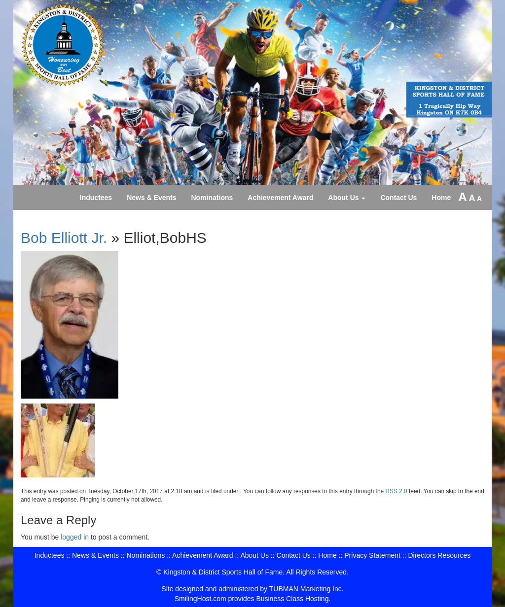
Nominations (212, 198)
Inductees (96, 198)
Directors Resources (439, 555)
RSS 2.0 (396, 491)
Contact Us (398, 198)
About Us (346, 198)
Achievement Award (280, 198)
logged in (75, 537)
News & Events (151, 198)
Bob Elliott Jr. (64, 238)
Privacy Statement (372, 555)
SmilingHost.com (200, 599)
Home (441, 198)
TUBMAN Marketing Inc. (306, 589)
